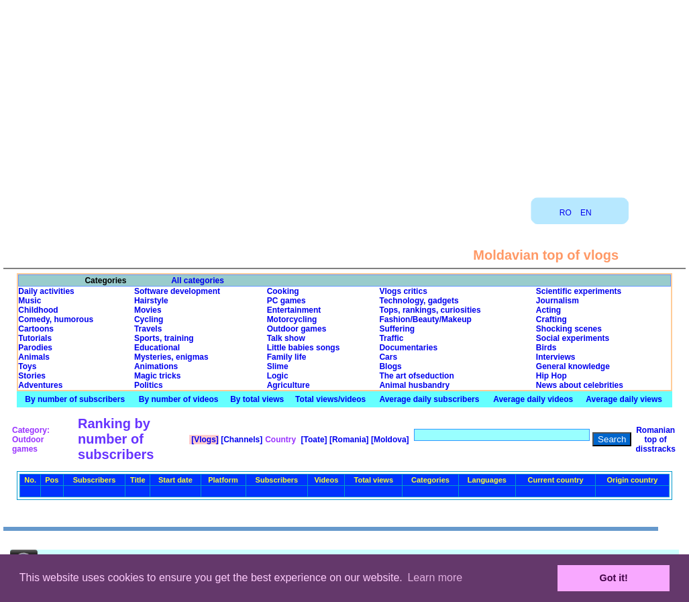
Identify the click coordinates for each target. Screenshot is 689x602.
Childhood (38, 310)
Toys (27, 366)
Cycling (148, 319)
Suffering (397, 329)
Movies (148, 310)
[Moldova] (389, 439)
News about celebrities (579, 385)
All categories (197, 280)
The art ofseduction (416, 376)
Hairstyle (151, 300)
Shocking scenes (569, 329)
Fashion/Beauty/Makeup (425, 319)
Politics (148, 385)
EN (586, 212)
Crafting (551, 319)
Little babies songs (303, 347)
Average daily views (624, 399)
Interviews (556, 357)
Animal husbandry (414, 385)
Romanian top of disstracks (655, 439)
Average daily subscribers (429, 399)
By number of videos (179, 399)
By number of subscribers (75, 399)
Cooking (283, 291)
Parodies (35, 347)
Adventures (40, 385)
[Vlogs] (204, 439)
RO (566, 212)
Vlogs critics (403, 291)
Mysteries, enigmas (171, 357)
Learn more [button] (434, 577)
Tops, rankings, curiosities (429, 310)
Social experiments (572, 338)
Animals (34, 357)
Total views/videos (330, 399)
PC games (286, 300)
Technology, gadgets (418, 300)
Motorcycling (292, 319)
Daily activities (46, 291)
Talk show (286, 338)
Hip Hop (551, 376)
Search (612, 439)
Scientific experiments (578, 291)
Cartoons (36, 329)
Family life (287, 357)
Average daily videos (533, 399)
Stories (32, 376)
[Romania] (348, 439)
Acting (548, 310)
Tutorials (35, 338)
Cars (388, 357)
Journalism (557, 300)
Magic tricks (157, 376)
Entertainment (294, 310)
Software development (177, 291)
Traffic (391, 338)
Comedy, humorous (55, 319)
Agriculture (288, 385)
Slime (277, 366)
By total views (257, 399)
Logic (277, 376)
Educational (157, 347)
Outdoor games (297, 329)
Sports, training (164, 338)
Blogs (390, 366)
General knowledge (573, 366)
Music (29, 300)
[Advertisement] (345, 94)
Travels (148, 329)
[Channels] (240, 439)
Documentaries (408, 347)
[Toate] (313, 439)
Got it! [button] (614, 577)
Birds (546, 347)
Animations (156, 366)
